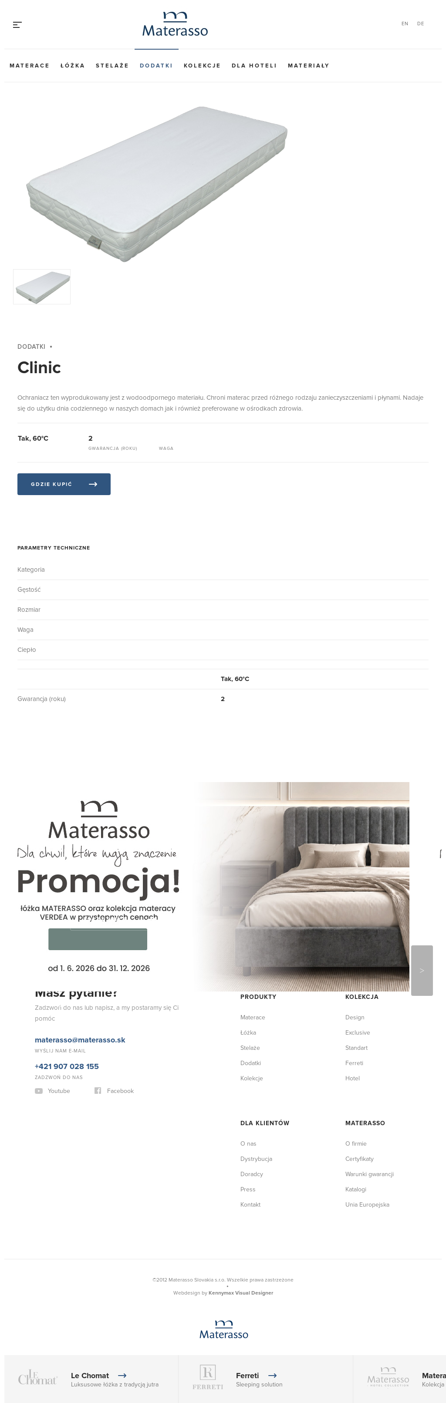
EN (405, 24)
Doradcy (251, 1174)
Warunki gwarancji (369, 1174)
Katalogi (355, 1189)
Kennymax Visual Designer (241, 1293)
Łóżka (73, 65)
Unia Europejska (367, 1204)
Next (422, 970)
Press (248, 1189)
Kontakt (250, 1204)
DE (420, 24)
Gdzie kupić (51, 484)
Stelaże (112, 65)
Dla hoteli (254, 65)
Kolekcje (202, 65)
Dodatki (156, 65)
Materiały (309, 65)
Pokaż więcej (107, 919)
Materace (30, 65)
